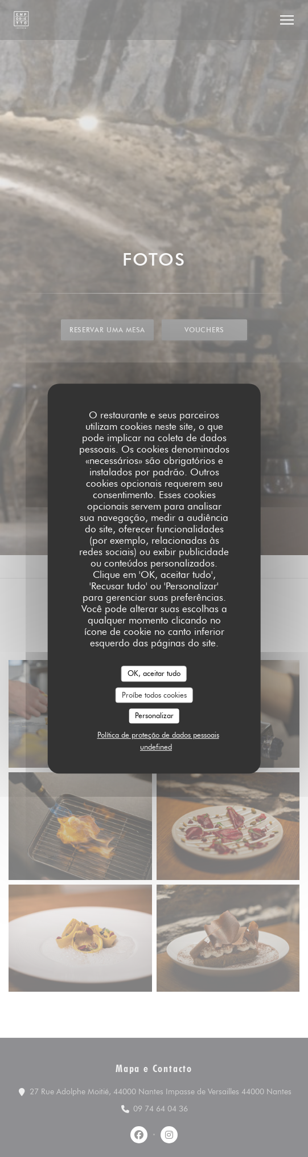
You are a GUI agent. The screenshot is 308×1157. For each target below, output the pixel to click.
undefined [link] (156, 746)
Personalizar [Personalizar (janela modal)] (154, 715)
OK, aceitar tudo (154, 673)
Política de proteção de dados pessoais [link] (158, 734)
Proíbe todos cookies (154, 694)
